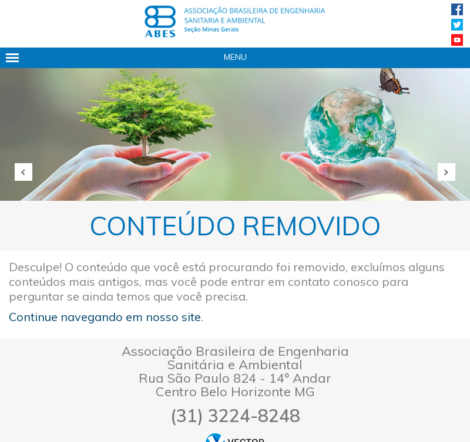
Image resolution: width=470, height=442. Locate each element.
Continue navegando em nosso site (105, 316)
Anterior (23, 172)
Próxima (446, 172)
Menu (235, 57)
